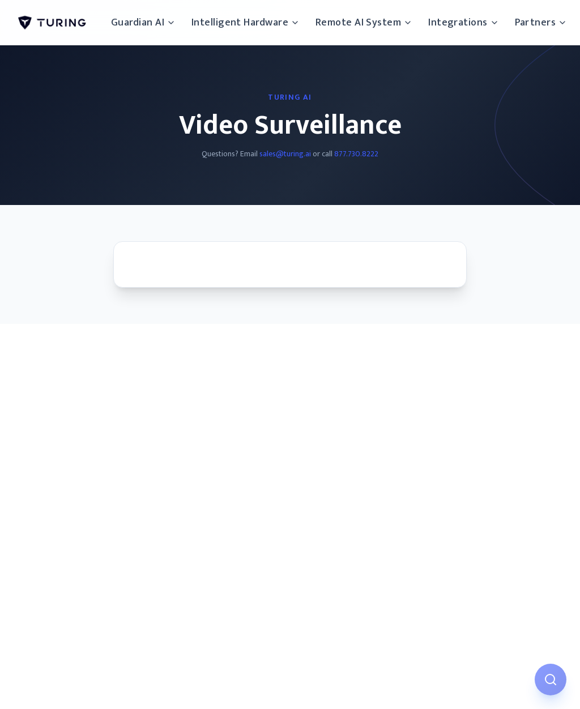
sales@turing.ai (285, 153)
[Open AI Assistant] (550, 679)
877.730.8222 (356, 153)
